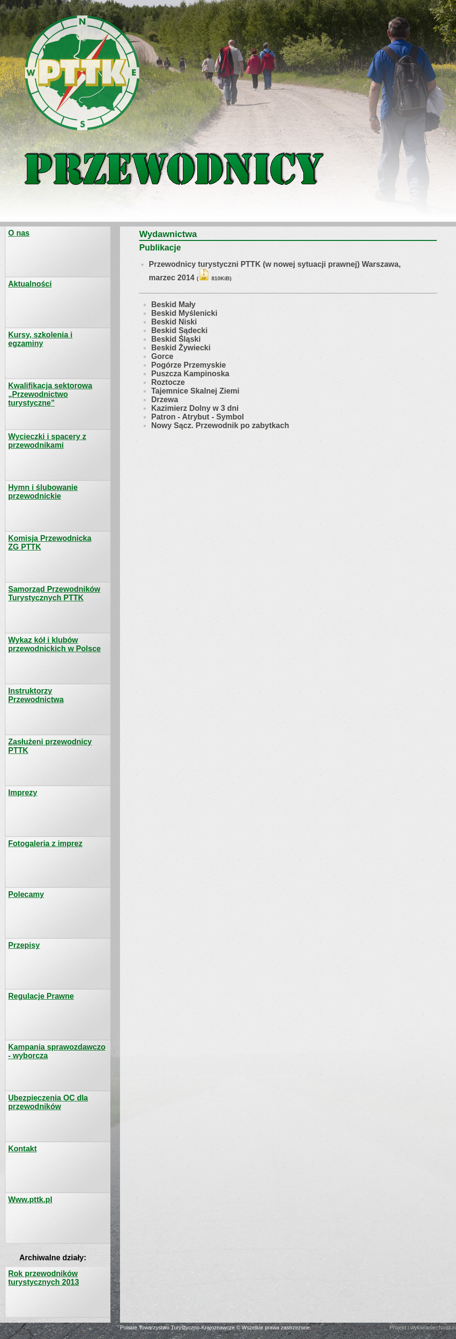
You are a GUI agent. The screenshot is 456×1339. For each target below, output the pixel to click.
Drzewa (164, 399)
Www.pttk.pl (30, 1200)
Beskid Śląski (176, 339)
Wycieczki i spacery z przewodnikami (47, 440)
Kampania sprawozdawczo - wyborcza (57, 1051)
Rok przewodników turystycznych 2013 (43, 1277)
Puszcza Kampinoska (190, 374)
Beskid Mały (173, 304)
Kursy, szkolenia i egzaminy (40, 339)
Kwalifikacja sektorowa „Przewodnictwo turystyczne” (50, 394)
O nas (18, 233)
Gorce (162, 356)
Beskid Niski (174, 322)
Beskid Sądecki (179, 330)
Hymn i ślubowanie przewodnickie (43, 491)
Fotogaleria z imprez (45, 843)
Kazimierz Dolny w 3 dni (195, 408)
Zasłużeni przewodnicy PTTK (50, 746)
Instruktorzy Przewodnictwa (36, 695)
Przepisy (24, 945)
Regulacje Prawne (41, 996)
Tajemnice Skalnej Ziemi (195, 391)
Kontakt (22, 1149)
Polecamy (26, 894)
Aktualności (30, 284)
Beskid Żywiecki (181, 348)
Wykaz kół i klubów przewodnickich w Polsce (54, 644)
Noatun (447, 1327)
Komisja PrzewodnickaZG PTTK (49, 542)
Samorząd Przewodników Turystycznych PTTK (54, 593)
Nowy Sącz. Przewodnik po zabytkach (220, 425)
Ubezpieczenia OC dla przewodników (48, 1102)
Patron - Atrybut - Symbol (197, 417)
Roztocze (168, 382)
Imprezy (22, 793)
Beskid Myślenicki (184, 313)
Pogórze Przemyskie (188, 365)
